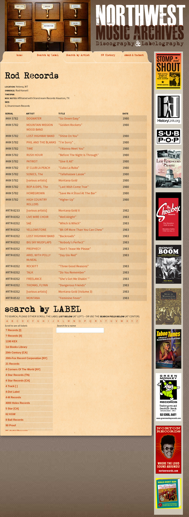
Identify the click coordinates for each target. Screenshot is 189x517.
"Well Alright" (67, 217)
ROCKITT (32, 266)
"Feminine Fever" (70, 298)
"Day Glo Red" (67, 255)
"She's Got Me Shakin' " (74, 279)
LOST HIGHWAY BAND (40, 136)
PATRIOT (32, 161)
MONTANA (33, 298)
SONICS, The (34, 174)
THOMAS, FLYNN (37, 285)
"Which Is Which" (69, 223)
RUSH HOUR (34, 155)
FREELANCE (34, 279)
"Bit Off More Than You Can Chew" (80, 230)
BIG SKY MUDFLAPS (38, 242)
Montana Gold (67, 180)
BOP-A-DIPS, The (37, 187)
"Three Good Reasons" (73, 266)
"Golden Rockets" (70, 125)
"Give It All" (66, 161)
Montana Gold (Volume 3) (75, 291)
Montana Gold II (69, 210)
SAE (28, 223)
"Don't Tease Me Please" (74, 249)
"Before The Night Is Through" (78, 155)
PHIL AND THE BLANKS (41, 142)
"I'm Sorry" (65, 142)
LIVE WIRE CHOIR (37, 217)
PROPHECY (33, 249)
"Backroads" (66, 236)
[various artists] (36, 180)
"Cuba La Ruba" (68, 168)
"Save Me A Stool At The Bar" (77, 193)
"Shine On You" (68, 136)
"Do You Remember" (72, 272)
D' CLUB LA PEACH (38, 168)
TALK (29, 272)
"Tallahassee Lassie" (72, 174)
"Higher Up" (66, 199)
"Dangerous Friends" (72, 285)
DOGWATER (33, 118)
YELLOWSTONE (36, 230)
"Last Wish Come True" (73, 187)
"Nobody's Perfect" (71, 242)
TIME (29, 148)
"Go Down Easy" (69, 118)
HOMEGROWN (35, 193)
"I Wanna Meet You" (71, 148)
